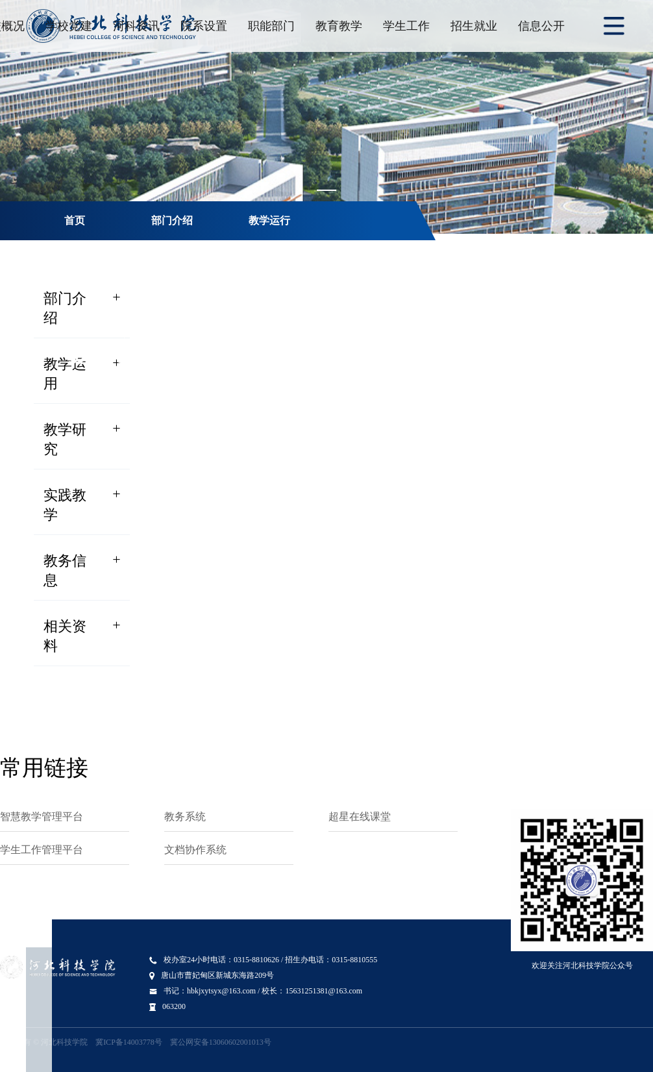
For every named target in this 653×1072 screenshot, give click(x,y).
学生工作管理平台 (41, 849)
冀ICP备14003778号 (128, 1042)
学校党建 (68, 25)
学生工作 (406, 25)
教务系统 (185, 816)
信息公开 (541, 25)
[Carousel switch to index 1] (326, 190)
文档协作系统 (195, 849)
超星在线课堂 (359, 816)
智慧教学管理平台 (41, 816)
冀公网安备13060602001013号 (220, 1042)
